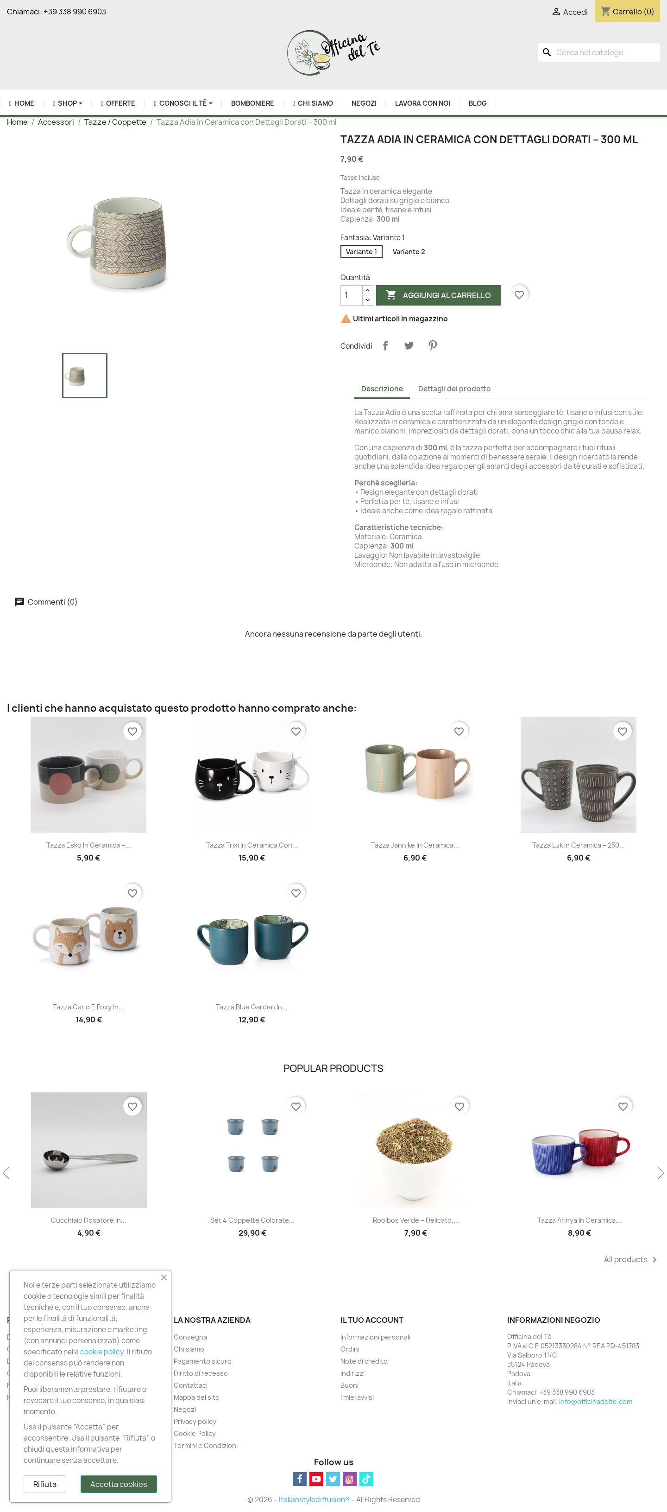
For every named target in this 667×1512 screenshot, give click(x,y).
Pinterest (432, 345)
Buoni (349, 1385)
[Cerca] (599, 52)
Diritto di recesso (201, 1373)
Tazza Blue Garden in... (252, 1006)
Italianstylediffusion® (314, 1500)
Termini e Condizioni (206, 1445)
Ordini (349, 1349)
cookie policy (102, 1352)
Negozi (185, 1409)
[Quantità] (351, 295)
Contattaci (191, 1385)
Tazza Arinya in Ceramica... (579, 1220)
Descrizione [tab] (382, 389)
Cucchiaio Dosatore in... (88, 1220)
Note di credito (364, 1361)
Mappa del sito (197, 1397)
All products (632, 1259)
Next (660, 1173)
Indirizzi (352, 1373)
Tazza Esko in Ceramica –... (88, 845)
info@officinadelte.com (595, 1401)
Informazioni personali (375, 1337)
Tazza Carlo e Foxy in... (88, 1006)
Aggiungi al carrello (438, 295)
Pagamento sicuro (203, 1361)
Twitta (409, 345)
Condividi (385, 345)
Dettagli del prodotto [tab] (454, 389)
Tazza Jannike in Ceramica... (415, 845)
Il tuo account (371, 1320)
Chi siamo (189, 1349)
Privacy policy (195, 1421)
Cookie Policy (195, 1433)
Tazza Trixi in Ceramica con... (252, 845)
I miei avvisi (357, 1397)
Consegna (190, 1337)
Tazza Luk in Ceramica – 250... (578, 845)
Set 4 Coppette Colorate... (252, 1220)
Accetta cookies (118, 1484)
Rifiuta (45, 1484)
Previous (7, 1173)
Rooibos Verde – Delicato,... (416, 1220)
